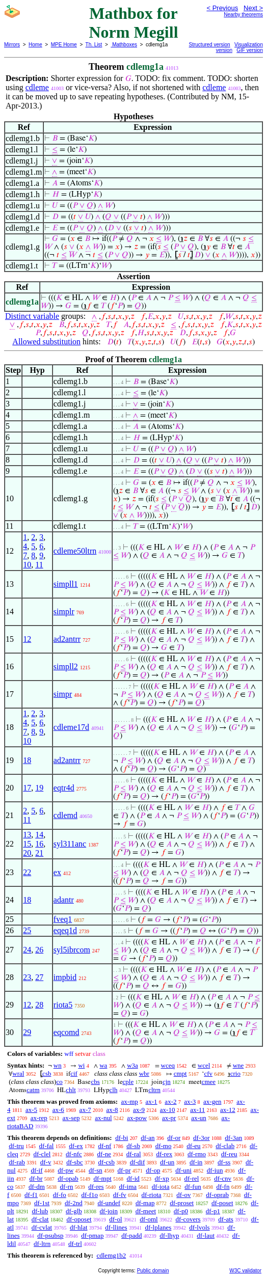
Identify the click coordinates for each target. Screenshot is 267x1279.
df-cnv (222, 1178)
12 (27, 639)
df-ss (224, 1162)
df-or (173, 1137)
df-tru (16, 1146)
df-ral (133, 1154)
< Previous (222, 8)
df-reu (229, 1154)
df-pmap (92, 1235)
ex (57, 872)
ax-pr (169, 1118)
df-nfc (74, 1154)
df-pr (124, 1170)
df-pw (65, 1170)
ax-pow (137, 1118)
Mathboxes (124, 44)
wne (238, 1065)
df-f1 (31, 1195)
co (59, 1081)
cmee (209, 1081)
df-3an (233, 1137)
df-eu (193, 1146)
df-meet (146, 1211)
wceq (168, 1065)
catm (32, 1090)
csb (46, 1073)
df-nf (104, 1146)
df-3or (201, 1137)
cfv (208, 1073)
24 (27, 949)
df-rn (66, 1186)
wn (58, 1065)
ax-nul (103, 1118)
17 (27, 787)
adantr (64, 899)
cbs (95, 1081)
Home (35, 44)
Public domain (153, 1270)
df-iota (161, 1186)
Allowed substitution (46, 341)
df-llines (116, 1227)
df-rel (191, 1178)
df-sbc (74, 1162)
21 (39, 853)
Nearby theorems (243, 14)
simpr (63, 694)
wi (81, 1065)
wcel (204, 1065)
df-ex (76, 1146)
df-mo (163, 1146)
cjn (167, 1081)
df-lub (40, 1211)
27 (39, 977)
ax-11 (197, 1109)
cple (128, 1081)
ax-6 (58, 1109)
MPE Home (64, 44)
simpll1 (66, 584)
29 (27, 1032)
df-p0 (181, 1211)
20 (27, 853)
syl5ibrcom (72, 949)
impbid (65, 977)
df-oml (148, 1219)
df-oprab (217, 1195)
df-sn (95, 1170)
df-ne (104, 1154)
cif (73, 1073)
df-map (145, 1203)
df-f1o (90, 1195)
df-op (153, 1170)
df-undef (108, 1203)
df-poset (222, 1203)
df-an (147, 1137)
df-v (45, 1162)
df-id (133, 1178)
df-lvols (199, 1227)
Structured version (209, 44)
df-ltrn (42, 1243)
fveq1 (63, 919)
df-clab (225, 1146)
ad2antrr (67, 639)
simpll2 (66, 666)
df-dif (137, 1162)
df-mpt (102, 1178)
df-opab (68, 1178)
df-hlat (79, 1227)
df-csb (106, 1162)
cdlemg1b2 (111, 1255)
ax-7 (85, 1109)
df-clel (41, 1154)
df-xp (162, 1178)
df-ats (225, 1219)
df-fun (192, 1186)
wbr (144, 1073)
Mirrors (12, 44)
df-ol (115, 1219)
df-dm (37, 1186)
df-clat (40, 1219)
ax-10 (167, 1109)
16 (39, 843)
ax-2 (170, 1101)
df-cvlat (42, 1227)
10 (27, 564)
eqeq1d (65, 930)
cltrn (154, 1090)
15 (27, 843)
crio (235, 1073)
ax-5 (31, 1109)
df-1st (41, 1203)
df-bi (121, 1137)
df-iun (215, 1170)
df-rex (164, 1154)
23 (27, 977)
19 (39, 787)
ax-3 (190, 1101)
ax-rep (39, 1118)
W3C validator (245, 1270)
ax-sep (71, 1118)
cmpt (180, 1073)
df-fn (222, 1186)
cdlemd (65, 815)
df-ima (128, 1186)
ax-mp (129, 1101)
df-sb (133, 1146)
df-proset (182, 1203)
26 (39, 949)
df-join (109, 1211)
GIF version (249, 50)
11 (39, 564)
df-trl (75, 1243)
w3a (132, 1065)
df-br (35, 1178)
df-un (167, 1162)
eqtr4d (64, 787)
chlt (71, 1090)
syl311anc (70, 843)
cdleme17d (71, 727)
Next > (253, 8)
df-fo (59, 1195)
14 (39, 834)
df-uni (183, 1170)
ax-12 (227, 1109)
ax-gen (212, 1101)
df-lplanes (158, 1227)
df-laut (206, 1235)
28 (39, 1004)
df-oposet (78, 1219)
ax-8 (112, 1109)
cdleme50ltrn (75, 551)
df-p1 (213, 1211)
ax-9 (139, 1109)
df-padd (131, 1235)
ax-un (198, 1118)
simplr (64, 611)
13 (27, 834)
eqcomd (66, 1032)
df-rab (17, 1162)
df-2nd (74, 1203)
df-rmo (197, 1154)
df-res (95, 1186)
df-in (196, 1162)
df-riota (152, 1195)
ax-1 (151, 1101)
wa (103, 1065)
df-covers (187, 1219)
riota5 (63, 1004)
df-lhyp (169, 1235)
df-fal (46, 1146)
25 (27, 930)
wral (18, 1073)
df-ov (183, 1195)
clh (114, 1090)
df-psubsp (50, 1235)
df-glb (74, 1211)
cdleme (37, 87)
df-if (36, 1170)
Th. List (94, 44)
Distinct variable (32, 316)
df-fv (119, 1195)
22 (27, 872)
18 (27, 760)
